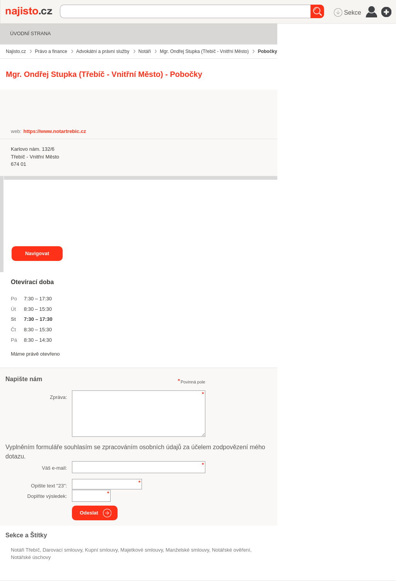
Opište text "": (49, 486)
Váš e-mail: (54, 468)
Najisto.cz (33, 11)
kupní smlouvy (101, 550)
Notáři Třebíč (25, 550)
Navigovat (37, 253)
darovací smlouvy (62, 550)
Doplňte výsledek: (47, 496)
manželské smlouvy (187, 550)
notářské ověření (231, 550)
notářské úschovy (31, 557)
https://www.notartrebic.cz (54, 131)
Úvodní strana (30, 33)
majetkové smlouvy (141, 550)
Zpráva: (58, 397)
